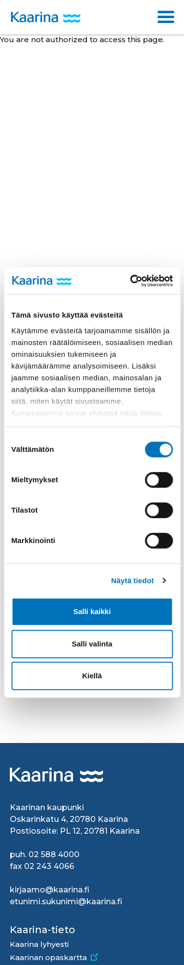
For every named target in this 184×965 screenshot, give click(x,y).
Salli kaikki (92, 611)
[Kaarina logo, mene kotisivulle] (45, 17)
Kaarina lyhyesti (39, 944)
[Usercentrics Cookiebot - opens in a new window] (131, 280)
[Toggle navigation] (166, 17)
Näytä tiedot (132, 580)
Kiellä (92, 675)
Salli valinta (92, 644)
